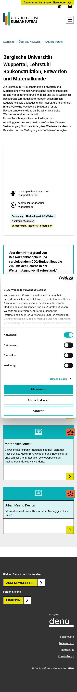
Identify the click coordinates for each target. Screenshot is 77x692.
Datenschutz (66, 643)
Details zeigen (58, 378)
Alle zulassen (38, 389)
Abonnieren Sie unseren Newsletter (45, 2)
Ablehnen (38, 410)
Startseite (8, 42)
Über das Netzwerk (29, 42)
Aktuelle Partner (54, 41)
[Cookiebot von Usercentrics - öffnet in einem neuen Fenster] (58, 278)
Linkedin (18, 600)
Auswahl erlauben (38, 400)
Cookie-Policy (66, 656)
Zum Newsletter (25, 583)
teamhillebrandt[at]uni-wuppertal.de (31, 205)
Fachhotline (67, 636)
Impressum (67, 649)
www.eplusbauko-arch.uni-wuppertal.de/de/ (33, 193)
